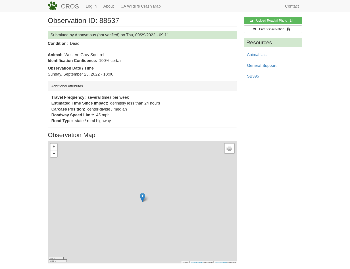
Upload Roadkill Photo (273, 20)
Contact (292, 6)
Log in (91, 6)
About (108, 6)
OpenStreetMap (196, 262)
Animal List (257, 54)
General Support (262, 65)
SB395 (253, 76)
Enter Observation (273, 29)
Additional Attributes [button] (67, 86)
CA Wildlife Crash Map (141, 6)
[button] (142, 197)
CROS (70, 6)
